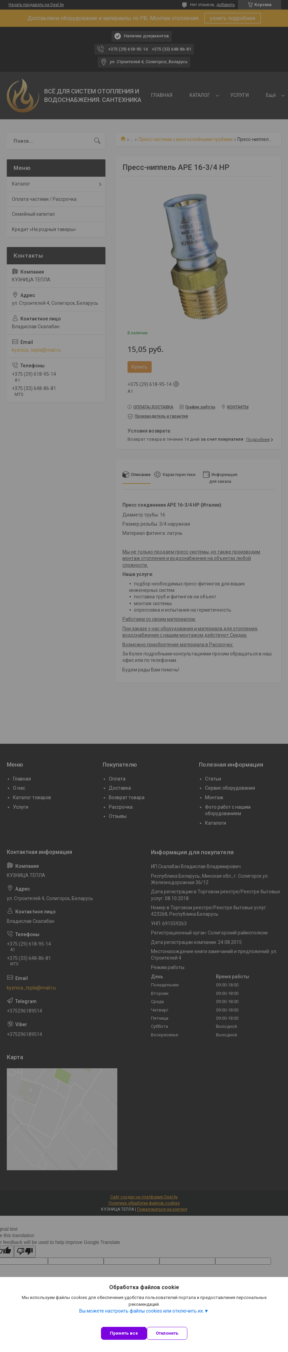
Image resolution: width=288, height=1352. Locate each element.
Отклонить (167, 1333)
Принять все (124, 1333)
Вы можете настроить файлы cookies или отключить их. (141, 1311)
